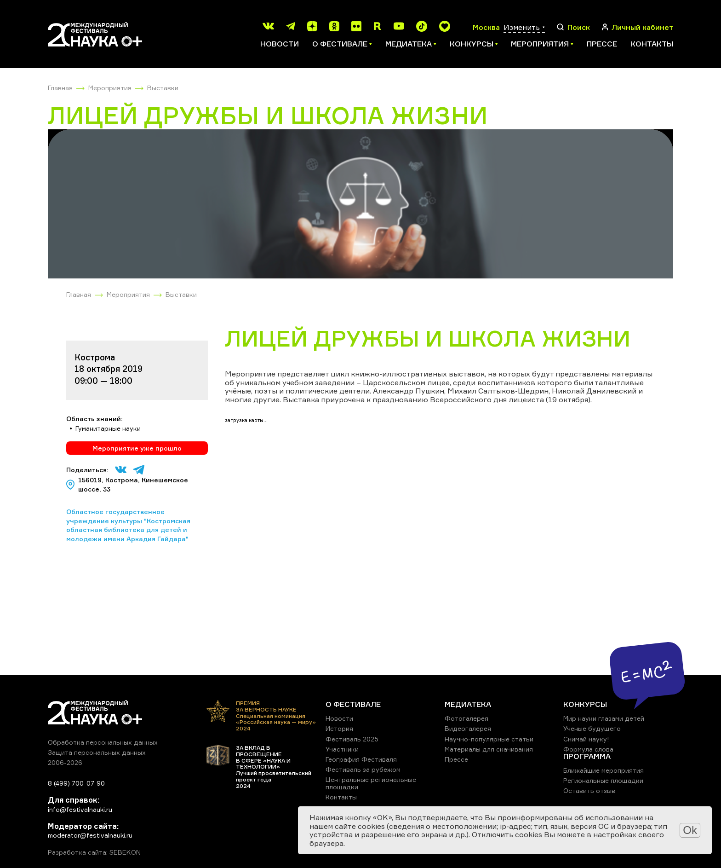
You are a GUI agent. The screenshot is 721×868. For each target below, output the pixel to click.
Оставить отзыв (589, 790)
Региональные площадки (603, 780)
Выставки (162, 88)
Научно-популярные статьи (489, 739)
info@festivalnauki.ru (80, 809)
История (339, 728)
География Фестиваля (361, 759)
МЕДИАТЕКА (468, 704)
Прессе (602, 43)
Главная (60, 88)
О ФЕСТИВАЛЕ (353, 704)
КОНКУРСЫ (585, 704)
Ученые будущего (592, 728)
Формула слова (588, 749)
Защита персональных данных (97, 752)
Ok (690, 830)
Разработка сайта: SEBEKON (94, 852)
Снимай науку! (586, 739)
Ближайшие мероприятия (603, 770)
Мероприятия (110, 88)
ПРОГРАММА (587, 756)
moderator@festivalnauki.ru (90, 835)
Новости (279, 43)
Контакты (651, 43)
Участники (342, 749)
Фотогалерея (466, 718)
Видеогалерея (468, 728)
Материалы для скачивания (489, 749)
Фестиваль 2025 (352, 739)
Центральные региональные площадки (371, 783)
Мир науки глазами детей (603, 718)
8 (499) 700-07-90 (76, 783)
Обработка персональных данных (103, 742)
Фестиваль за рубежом (363, 769)
